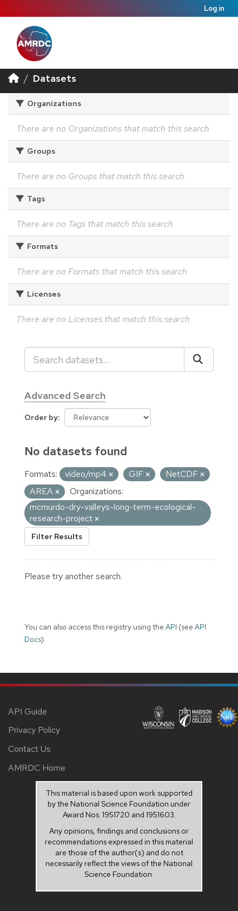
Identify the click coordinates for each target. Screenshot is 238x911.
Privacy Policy (34, 730)
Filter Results (56, 536)
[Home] (13, 78)
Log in (214, 8)
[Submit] (199, 359)
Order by (41, 417)
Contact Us (29, 749)
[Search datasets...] (104, 359)
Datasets (54, 78)
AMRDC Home (36, 768)
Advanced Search (64, 395)
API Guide (27, 711)
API (171, 627)
